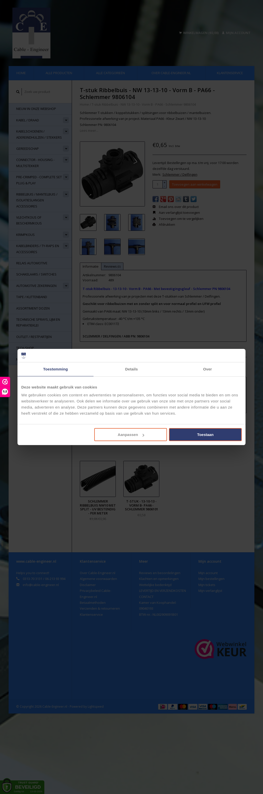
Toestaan (205, 434)
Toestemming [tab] (55, 369)
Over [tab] (207, 369)
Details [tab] (131, 369)
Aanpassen (131, 434)
